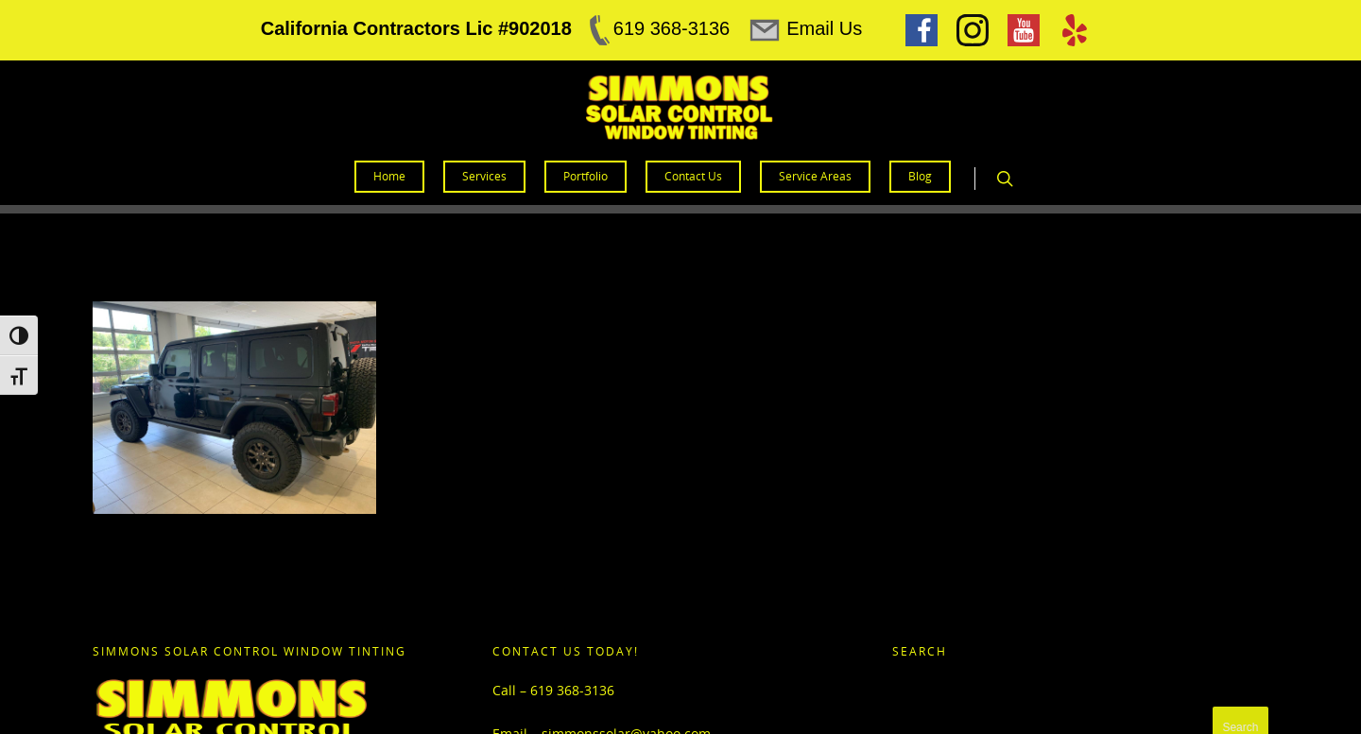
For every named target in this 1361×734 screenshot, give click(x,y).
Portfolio (585, 176)
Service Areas (815, 176)
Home (389, 176)
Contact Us (693, 176)
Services (484, 176)
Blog (920, 176)
